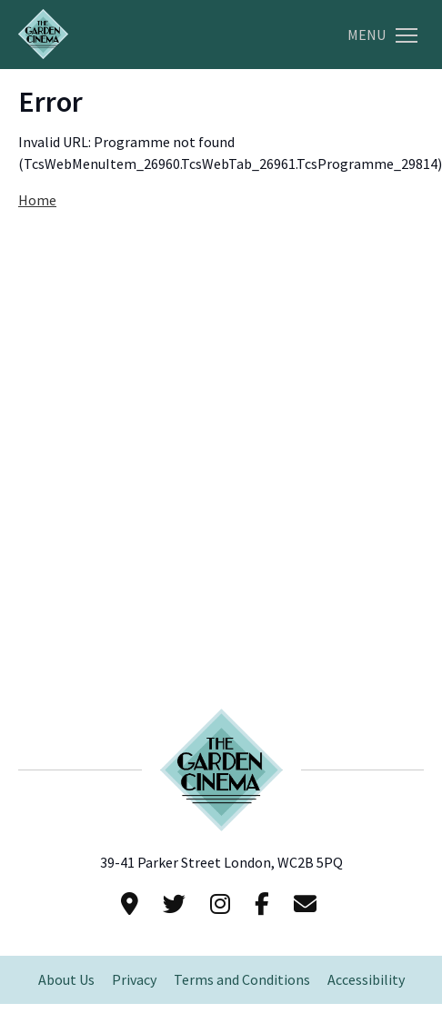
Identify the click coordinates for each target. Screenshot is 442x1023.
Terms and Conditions (242, 979)
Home (37, 200)
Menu (382, 35)
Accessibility (366, 979)
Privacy (134, 979)
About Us (66, 979)
